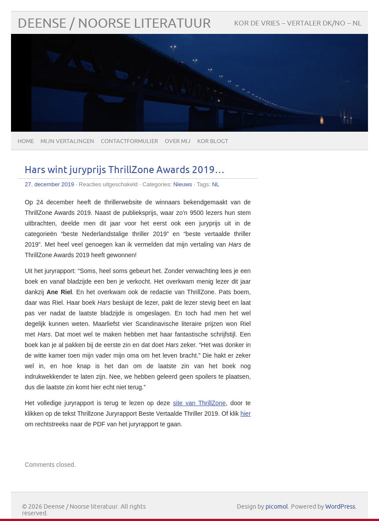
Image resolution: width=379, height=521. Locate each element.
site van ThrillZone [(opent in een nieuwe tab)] (199, 402)
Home (26, 141)
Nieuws (182, 184)
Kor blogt (212, 141)
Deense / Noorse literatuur (114, 23)
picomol (276, 506)
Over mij (178, 141)
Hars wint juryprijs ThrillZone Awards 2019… (124, 170)
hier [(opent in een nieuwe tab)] (245, 413)
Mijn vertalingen (67, 141)
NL (216, 184)
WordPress (340, 506)
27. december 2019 (49, 184)
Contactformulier (129, 141)
